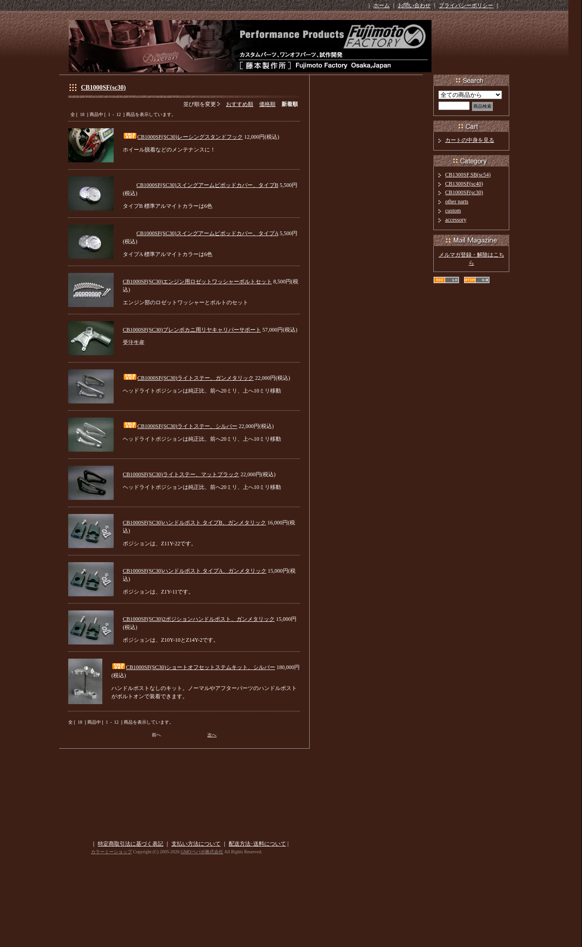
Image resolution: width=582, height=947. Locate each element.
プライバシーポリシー (466, 5)
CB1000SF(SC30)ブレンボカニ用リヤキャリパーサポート (192, 330)
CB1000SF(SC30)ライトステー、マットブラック (181, 474)
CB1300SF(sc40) (464, 184)
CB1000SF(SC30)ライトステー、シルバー (187, 426)
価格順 (267, 104)
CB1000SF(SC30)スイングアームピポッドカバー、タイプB (207, 185)
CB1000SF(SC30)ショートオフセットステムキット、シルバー (200, 667)
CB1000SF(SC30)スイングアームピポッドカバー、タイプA (207, 233)
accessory (456, 220)
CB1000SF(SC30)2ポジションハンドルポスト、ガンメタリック (199, 619)
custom (453, 210)
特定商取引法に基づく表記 (130, 844)
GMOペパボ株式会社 (202, 851)
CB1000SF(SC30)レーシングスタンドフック (190, 137)
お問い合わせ (414, 5)
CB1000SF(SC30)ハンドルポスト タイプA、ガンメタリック (194, 571)
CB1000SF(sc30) (103, 87)
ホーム (381, 5)
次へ (211, 734)
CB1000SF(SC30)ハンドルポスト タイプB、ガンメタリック (194, 522)
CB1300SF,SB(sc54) (468, 174)
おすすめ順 (239, 104)
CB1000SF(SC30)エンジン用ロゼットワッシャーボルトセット (197, 281)
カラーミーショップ (111, 851)
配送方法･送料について (257, 844)
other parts (456, 201)
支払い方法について (196, 844)
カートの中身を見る (469, 140)
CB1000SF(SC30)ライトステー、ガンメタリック (195, 378)
